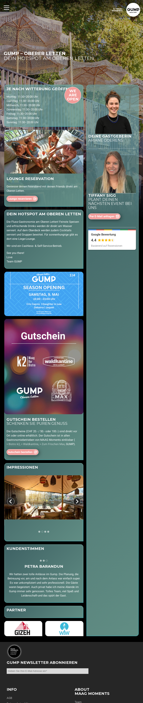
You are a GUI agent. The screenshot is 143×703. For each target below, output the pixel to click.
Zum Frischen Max (53, 444)
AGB (9, 698)
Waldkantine (30, 444)
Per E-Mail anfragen (102, 216)
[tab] (39, 532)
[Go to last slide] (11, 501)
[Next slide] (77, 501)
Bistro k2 (14, 444)
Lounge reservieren (20, 198)
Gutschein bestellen (20, 452)
